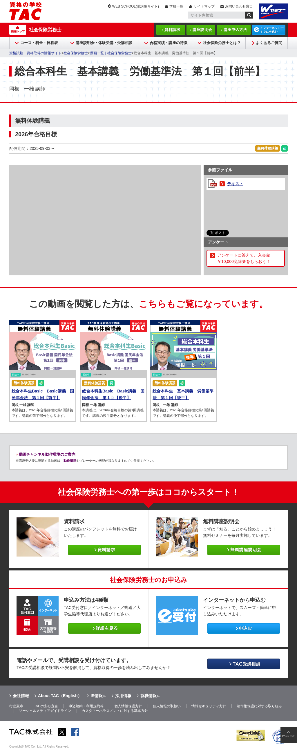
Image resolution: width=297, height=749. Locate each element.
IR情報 (96, 695)
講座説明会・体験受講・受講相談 (104, 43)
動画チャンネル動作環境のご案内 (47, 454)
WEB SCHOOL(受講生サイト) (135, 6)
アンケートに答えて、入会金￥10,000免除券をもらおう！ (243, 258)
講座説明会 (202, 30)
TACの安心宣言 (46, 706)
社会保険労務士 (45, 29)
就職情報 (148, 695)
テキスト (235, 183)
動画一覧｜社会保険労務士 (111, 53)
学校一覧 (176, 6)
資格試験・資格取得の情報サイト (35, 53)
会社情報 (21, 695)
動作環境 (70, 460)
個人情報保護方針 (128, 706)
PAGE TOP (288, 736)
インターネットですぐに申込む (271, 29)
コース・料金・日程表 (39, 43)
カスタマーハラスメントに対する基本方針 (115, 711)
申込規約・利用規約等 (86, 706)
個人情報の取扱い (167, 706)
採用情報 (123, 695)
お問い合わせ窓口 (239, 6)
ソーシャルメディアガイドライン (45, 711)
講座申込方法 (235, 30)
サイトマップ (204, 6)
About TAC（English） (60, 695)
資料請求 (172, 30)
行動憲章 (16, 706)
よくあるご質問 (269, 43)
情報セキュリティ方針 (208, 706)
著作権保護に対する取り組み (259, 706)
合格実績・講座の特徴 (168, 43)
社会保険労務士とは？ (222, 43)
